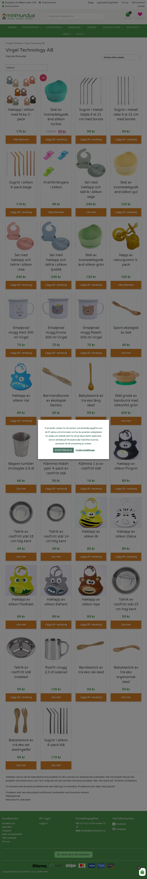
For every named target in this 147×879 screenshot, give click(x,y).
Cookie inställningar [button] (85, 450)
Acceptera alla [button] (63, 450)
